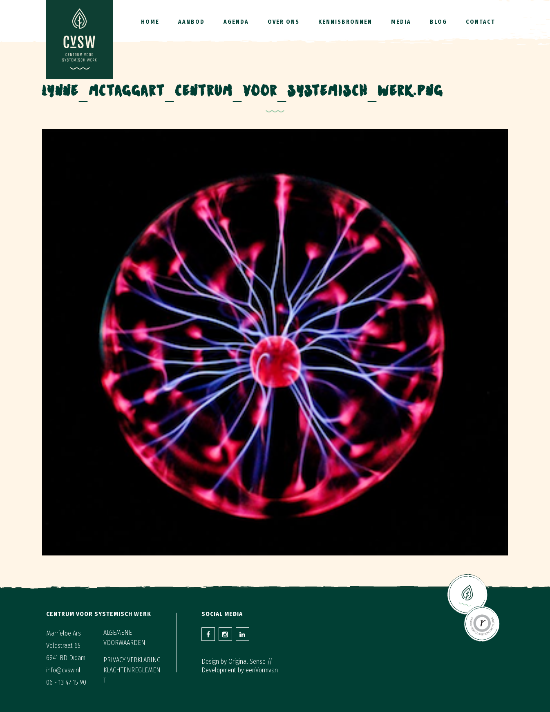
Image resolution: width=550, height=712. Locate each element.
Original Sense (247, 661)
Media (401, 21)
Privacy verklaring (132, 660)
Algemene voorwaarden (124, 638)
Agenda (236, 21)
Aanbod (191, 21)
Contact (480, 21)
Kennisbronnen (345, 21)
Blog (438, 21)
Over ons (284, 21)
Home (150, 21)
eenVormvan (262, 670)
